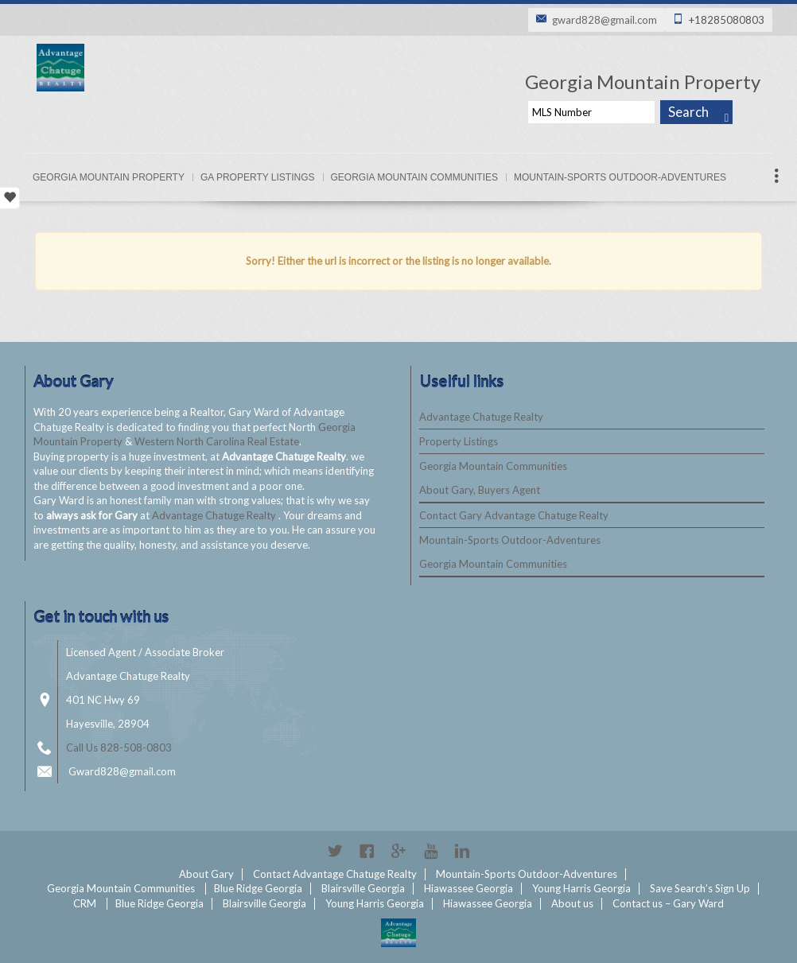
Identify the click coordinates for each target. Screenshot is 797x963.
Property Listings (458, 441)
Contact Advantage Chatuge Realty (335, 874)
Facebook (367, 851)
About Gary (206, 874)
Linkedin (462, 851)
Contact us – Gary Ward (668, 903)
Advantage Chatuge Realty (215, 515)
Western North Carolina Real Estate (216, 441)
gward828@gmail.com (604, 20)
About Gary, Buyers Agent (479, 489)
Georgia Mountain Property (109, 177)
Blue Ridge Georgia (258, 888)
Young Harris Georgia (581, 888)
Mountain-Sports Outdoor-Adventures (620, 177)
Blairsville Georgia (363, 888)
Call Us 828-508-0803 (119, 747)
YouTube (430, 851)
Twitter (335, 851)
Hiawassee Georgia (468, 888)
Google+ (398, 851)
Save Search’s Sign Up (700, 888)
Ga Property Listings (257, 177)
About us (572, 903)
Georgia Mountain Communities (414, 177)
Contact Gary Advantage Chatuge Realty (513, 515)
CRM (84, 903)
